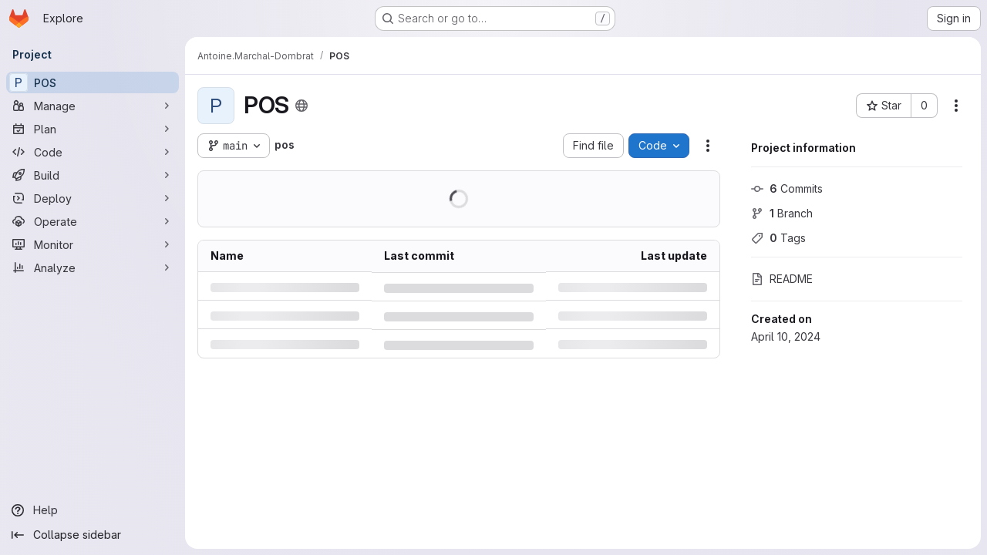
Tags (778, 237)
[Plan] (92, 129)
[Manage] (92, 105)
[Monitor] (92, 244)
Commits (787, 188)
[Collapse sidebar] (92, 535)
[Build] (92, 175)
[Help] (92, 510)
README (782, 278)
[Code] (92, 152)
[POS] (92, 82)
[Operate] (92, 221)
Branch (782, 213)
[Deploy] (92, 198)
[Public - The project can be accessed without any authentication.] (301, 105)
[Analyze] (92, 267)
